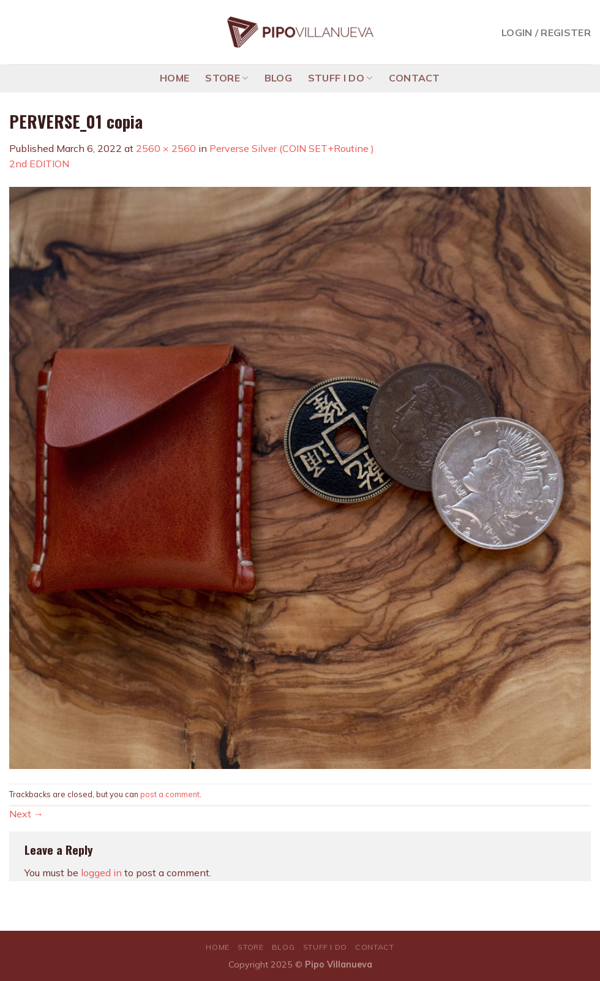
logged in (101, 872)
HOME (174, 78)
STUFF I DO (340, 78)
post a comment (170, 794)
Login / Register (546, 32)
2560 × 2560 (166, 148)
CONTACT (414, 78)
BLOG (278, 78)
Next (26, 814)
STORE (226, 78)
